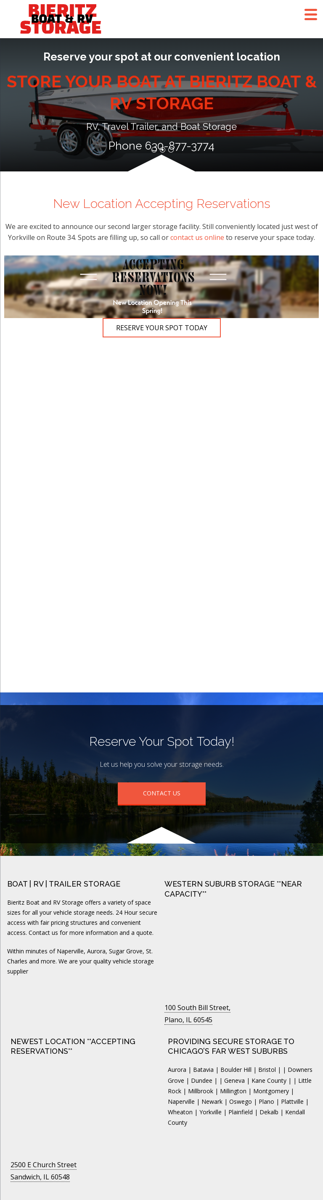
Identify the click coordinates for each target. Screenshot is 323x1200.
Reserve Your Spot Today (161, 327)
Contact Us (161, 793)
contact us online (197, 237)
